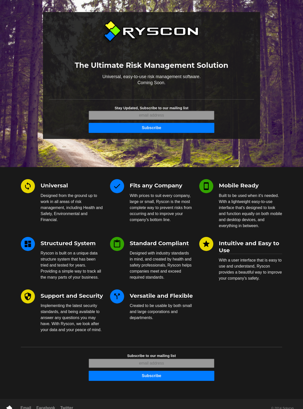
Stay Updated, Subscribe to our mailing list (151, 108)
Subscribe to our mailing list (151, 356)
